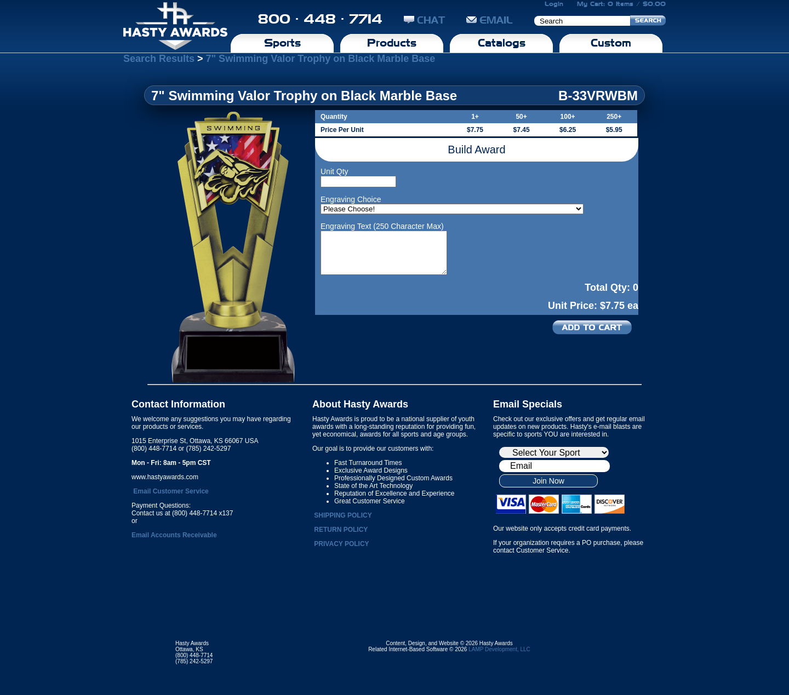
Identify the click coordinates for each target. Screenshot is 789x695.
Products (391, 42)
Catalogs (501, 42)
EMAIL (489, 20)
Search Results (159, 58)
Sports (282, 42)
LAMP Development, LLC (499, 649)
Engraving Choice (351, 199)
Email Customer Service (170, 491)
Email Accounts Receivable (174, 535)
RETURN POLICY (341, 529)
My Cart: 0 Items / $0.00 (621, 4)
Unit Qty (334, 171)
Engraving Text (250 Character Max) (382, 226)
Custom (611, 42)
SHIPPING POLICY (342, 515)
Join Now (548, 480)
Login (554, 4)
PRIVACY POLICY (341, 544)
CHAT (424, 20)
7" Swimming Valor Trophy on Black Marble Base (321, 58)
